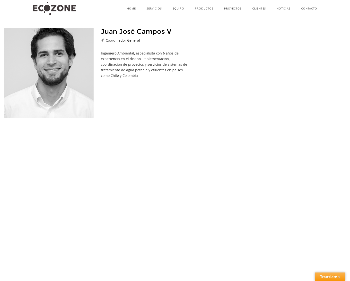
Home (131, 8)
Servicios (154, 8)
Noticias (283, 8)
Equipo (178, 8)
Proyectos (233, 8)
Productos (204, 8)
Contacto (309, 8)
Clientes (259, 8)
